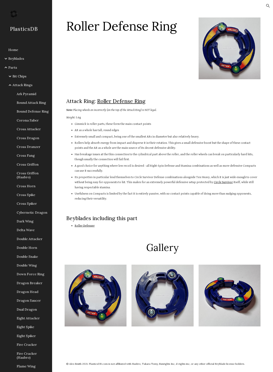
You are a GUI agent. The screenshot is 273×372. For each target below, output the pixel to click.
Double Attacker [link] (30, 239)
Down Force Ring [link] (30, 274)
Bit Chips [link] (19, 76)
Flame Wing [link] (26, 366)
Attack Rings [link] (23, 85)
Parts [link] (12, 67)
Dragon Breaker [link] (30, 283)
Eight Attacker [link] (28, 318)
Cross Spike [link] (26, 195)
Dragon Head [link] (27, 292)
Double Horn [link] (27, 248)
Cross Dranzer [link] (28, 147)
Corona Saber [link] (28, 120)
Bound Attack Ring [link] (31, 102)
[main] (129, 26)
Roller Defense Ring (121, 101)
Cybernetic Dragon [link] (32, 212)
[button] (268, 6)
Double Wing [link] (27, 265)
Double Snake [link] (27, 256)
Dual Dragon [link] (27, 309)
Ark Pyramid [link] (26, 94)
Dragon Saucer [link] (29, 300)
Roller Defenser (85, 225)
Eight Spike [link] (25, 327)
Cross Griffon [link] (28, 164)
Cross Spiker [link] (27, 203)
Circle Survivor (223, 182)
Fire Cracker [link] (27, 344)
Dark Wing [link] (25, 221)
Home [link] (13, 50)
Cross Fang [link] (26, 155)
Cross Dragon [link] (28, 138)
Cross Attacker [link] (29, 129)
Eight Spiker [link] (26, 336)
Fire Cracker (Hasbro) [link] (27, 355)
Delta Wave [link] (26, 230)
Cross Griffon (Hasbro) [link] (28, 175)
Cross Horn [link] (26, 186)
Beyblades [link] (16, 58)
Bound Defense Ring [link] (33, 111)
